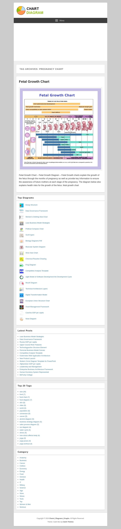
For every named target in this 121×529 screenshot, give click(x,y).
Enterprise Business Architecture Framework (36, 369)
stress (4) (23, 433)
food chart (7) (25, 397)
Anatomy (23, 458)
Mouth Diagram (31, 283)
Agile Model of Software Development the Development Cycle (49, 277)
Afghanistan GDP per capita (30, 364)
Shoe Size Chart (32, 253)
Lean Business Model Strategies (38, 223)
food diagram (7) (26, 400)
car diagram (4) (25, 427)
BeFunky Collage (26, 375)
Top (21, 502)
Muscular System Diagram (35, 247)
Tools (21, 499)
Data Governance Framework (37, 211)
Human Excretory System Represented (34, 372)
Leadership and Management (31, 367)
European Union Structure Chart (38, 301)
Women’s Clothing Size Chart (37, 217)
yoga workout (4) (26, 444)
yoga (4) (23, 438)
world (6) (23, 408)
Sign (21, 491)
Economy (23, 469)
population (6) (25, 411)
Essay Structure (32, 205)
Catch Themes (68, 522)
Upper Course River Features (31, 345)
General (23, 477)
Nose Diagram (31, 319)
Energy (22, 471)
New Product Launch (27, 358)
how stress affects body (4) (30, 435)
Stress (22, 496)
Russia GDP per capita (28, 342)
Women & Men (25, 504)
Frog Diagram (31, 265)
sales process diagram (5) (29, 424)
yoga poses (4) (25, 441)
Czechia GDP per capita (35, 313)
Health (22, 480)
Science (23, 488)
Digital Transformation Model (36, 295)
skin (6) (22, 403)
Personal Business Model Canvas (32, 350)
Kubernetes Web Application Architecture (35, 356)
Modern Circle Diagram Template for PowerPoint (38, 361)
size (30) (23, 392)
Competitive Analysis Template (37, 271)
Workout (23, 507)
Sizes (22, 493)
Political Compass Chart (35, 229)
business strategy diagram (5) (31, 422)
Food (21, 474)
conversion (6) (25, 413)
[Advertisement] (60, 42)
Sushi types (30, 235)
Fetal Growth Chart (34, 81)
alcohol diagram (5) (27, 419)
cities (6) (23, 405)
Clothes (22, 466)
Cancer (22, 463)
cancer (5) (23, 416)
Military (22, 485)
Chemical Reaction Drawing (36, 259)
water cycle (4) (25, 430)
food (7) (22, 394)
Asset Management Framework (37, 307)
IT (20, 482)
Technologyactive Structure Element (33, 347)
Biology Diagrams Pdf (34, 241)
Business (23, 460)
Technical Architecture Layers (37, 289)
